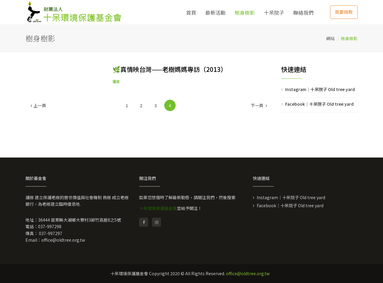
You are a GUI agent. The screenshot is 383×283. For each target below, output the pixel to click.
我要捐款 (344, 12)
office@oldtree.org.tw (63, 240)
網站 (330, 38)
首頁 (191, 12)
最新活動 (215, 12)
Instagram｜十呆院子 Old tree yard (320, 89)
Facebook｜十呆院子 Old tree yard (319, 104)
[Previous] (38, 105)
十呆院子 (274, 12)
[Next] (259, 105)
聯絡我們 (303, 12)
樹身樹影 (245, 12)
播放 (116, 81)
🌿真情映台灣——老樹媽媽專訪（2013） (170, 69)
